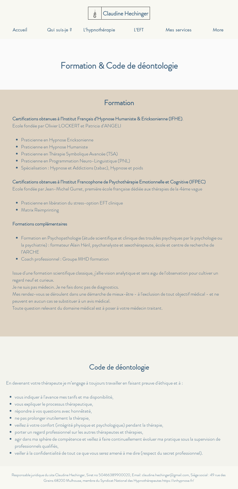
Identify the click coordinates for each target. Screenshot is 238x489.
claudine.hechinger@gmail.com (165, 475)
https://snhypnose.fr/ (178, 480)
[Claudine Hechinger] (125, 13)
